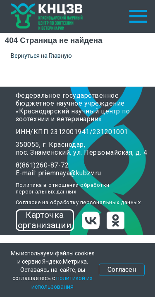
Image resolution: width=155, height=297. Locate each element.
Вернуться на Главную (41, 55)
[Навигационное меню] (138, 16)
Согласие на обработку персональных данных (78, 202)
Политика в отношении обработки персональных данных (63, 188)
